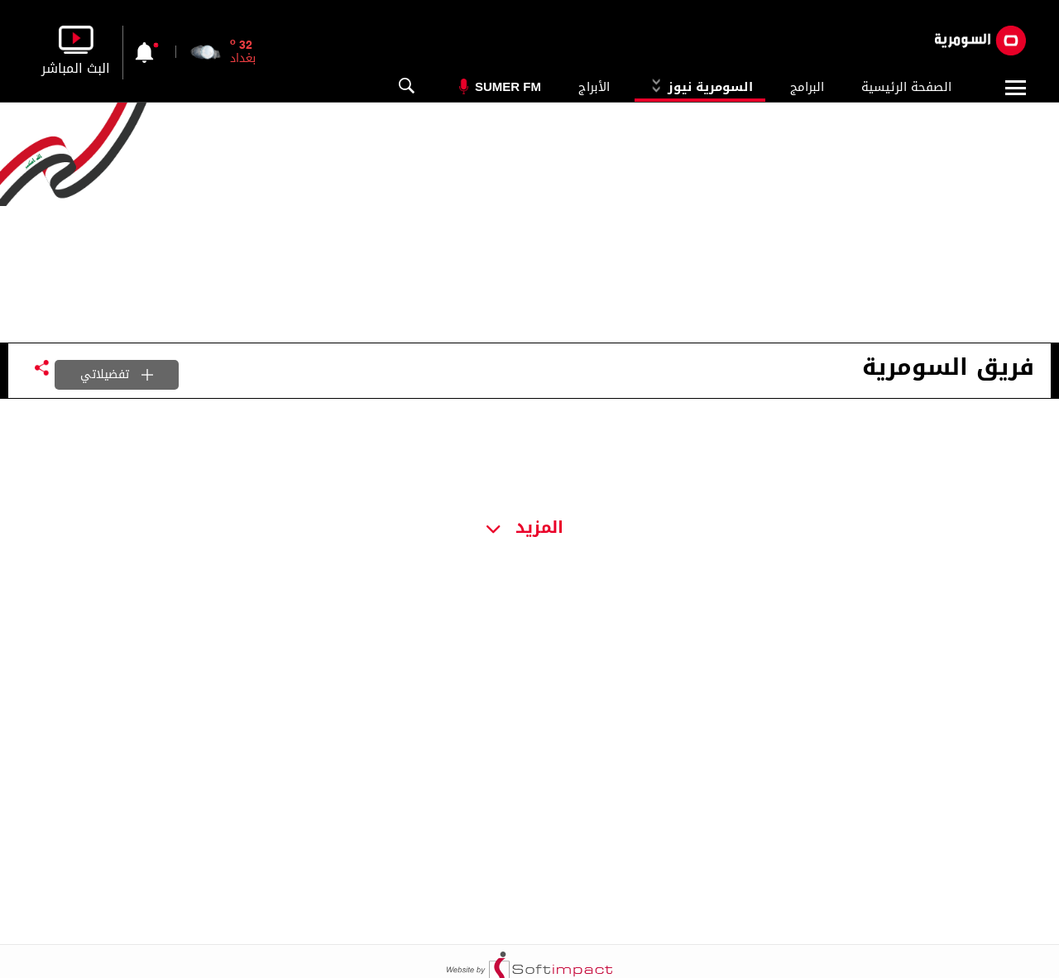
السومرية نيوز (700, 86)
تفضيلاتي (116, 374)
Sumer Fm (508, 86)
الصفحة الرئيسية (906, 86)
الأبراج (594, 86)
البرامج (807, 86)
